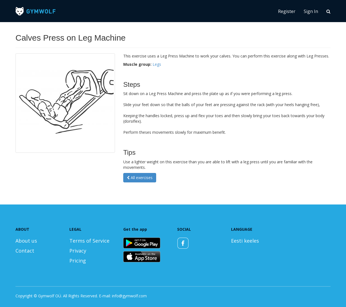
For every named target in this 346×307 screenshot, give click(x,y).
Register (286, 11)
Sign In (311, 11)
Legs (157, 64)
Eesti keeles (245, 240)
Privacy (77, 250)
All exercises (140, 177)
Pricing (77, 260)
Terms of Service (89, 240)
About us (26, 240)
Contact (24, 250)
